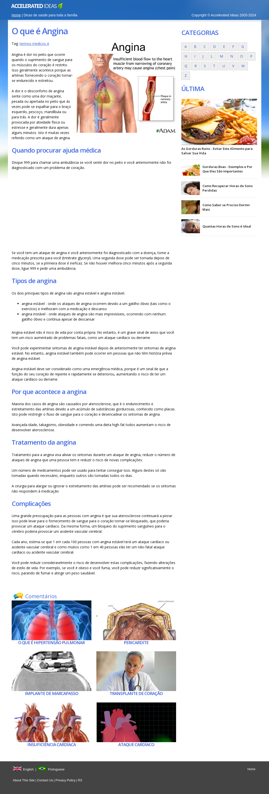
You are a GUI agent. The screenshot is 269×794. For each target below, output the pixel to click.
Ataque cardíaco (136, 744)
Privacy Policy (65, 780)
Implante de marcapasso (51, 693)
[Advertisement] (94, 210)
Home (16, 15)
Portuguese (56, 769)
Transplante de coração (136, 693)
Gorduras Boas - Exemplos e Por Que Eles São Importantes (227, 169)
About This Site (24, 780)
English (28, 769)
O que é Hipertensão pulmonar (51, 642)
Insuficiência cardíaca (51, 744)
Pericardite (136, 642)
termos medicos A (34, 43)
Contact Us (45, 780)
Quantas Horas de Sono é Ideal (226, 226)
